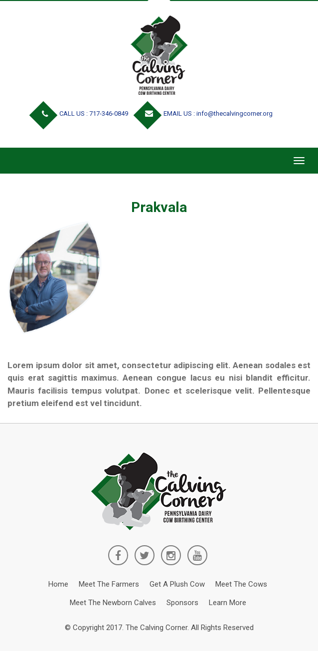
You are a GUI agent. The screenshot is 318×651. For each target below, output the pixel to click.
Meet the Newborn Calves (113, 602)
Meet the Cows (241, 584)
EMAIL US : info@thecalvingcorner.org (205, 113)
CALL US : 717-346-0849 (80, 113)
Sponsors (182, 602)
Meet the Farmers (109, 584)
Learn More (227, 602)
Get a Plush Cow (177, 584)
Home (58, 584)
